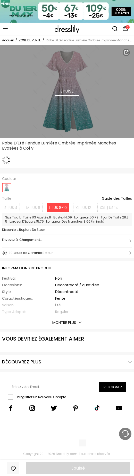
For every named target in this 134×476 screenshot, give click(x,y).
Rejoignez (113, 387)
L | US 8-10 (58, 207)
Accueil (8, 40)
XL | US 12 (83, 207)
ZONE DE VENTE (30, 40)
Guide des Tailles (117, 198)
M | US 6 (33, 207)
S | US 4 (11, 207)
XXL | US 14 (109, 207)
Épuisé (78, 468)
